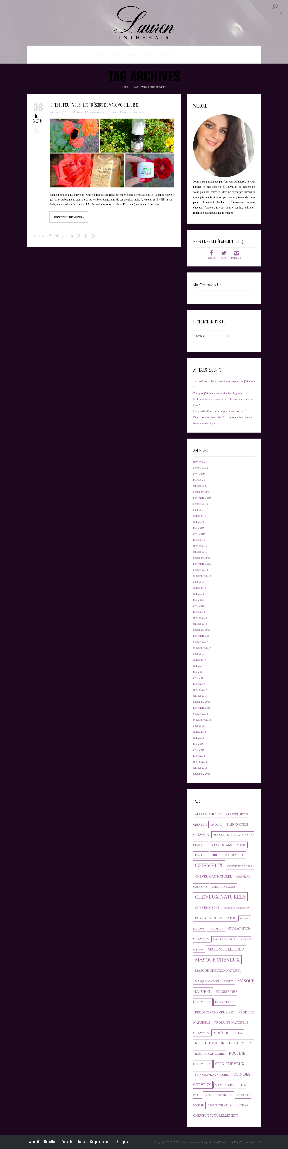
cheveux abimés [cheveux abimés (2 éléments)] (239, 866)
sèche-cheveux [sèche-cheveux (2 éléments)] (219, 1105)
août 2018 (198, 581)
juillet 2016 (199, 731)
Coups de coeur (166, 54)
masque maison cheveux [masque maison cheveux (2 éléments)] (214, 981)
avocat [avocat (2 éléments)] (216, 824)
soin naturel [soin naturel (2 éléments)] (225, 1084)
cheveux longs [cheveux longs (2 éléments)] (224, 886)
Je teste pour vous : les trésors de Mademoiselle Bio (89, 104)
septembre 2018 (202, 575)
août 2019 (198, 509)
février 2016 (200, 761)
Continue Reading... (69, 216)
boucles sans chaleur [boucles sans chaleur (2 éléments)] (228, 844)
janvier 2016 (200, 767)
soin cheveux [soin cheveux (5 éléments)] (230, 1063)
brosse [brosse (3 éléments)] (201, 855)
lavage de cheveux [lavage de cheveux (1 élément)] (224, 939)
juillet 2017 (199, 659)
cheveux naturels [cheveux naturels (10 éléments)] (220, 896)
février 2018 (200, 617)
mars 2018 (199, 611)
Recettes (119, 54)
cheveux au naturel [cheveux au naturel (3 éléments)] (213, 876)
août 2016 (198, 725)
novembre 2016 (202, 707)
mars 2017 (199, 683)
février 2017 (200, 689)
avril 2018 (199, 605)
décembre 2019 (201, 491)
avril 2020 (199, 473)
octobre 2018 (200, 569)
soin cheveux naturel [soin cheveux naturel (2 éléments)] (212, 1074)
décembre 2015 (201, 773)
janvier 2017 (200, 695)
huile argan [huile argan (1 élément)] (216, 929)
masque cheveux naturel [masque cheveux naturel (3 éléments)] (218, 970)
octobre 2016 (200, 713)
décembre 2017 (201, 629)
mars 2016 (199, 755)
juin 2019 (198, 521)
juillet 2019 (199, 515)
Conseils (135, 54)
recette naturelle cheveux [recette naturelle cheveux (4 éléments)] (223, 1043)
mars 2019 (199, 539)
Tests (148, 54)
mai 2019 (198, 527)
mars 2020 (199, 479)
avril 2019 (199, 533)
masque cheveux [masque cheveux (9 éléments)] (217, 959)
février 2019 (200, 545)
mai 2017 (198, 671)
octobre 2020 (200, 467)
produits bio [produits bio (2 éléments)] (225, 1002)
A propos (184, 54)
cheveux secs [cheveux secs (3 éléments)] (207, 907)
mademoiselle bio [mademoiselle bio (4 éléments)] (226, 949)
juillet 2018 (199, 587)
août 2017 (198, 653)
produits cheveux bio (121, 111)
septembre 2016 (202, 719)
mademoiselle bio (99, 111)
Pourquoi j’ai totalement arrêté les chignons (217, 393)
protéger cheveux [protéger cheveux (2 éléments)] (227, 1032)
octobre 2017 (200, 641)
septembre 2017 (202, 647)
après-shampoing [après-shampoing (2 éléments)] (208, 814)
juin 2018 (198, 593)
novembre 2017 (202, 635)
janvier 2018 (200, 623)
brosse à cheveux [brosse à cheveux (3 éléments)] (228, 855)
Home (125, 86)
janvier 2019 (200, 551)
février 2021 (200, 461)
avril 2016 (199, 749)
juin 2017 (198, 665)
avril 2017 (199, 677)
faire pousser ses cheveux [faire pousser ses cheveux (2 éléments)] (215, 918)
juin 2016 (198, 737)
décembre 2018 (201, 557)
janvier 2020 (200, 485)
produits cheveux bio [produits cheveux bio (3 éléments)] (214, 1012)
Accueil (102, 54)
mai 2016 (198, 743)
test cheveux (140, 111)
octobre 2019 (200, 503)
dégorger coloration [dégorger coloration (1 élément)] (237, 908)
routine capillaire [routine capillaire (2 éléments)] (210, 1053)
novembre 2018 (202, 563)
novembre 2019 (202, 497)
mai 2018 (198, 599)
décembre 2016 (201, 701)
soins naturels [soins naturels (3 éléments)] (218, 1095)
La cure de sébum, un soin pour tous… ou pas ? (219, 411)
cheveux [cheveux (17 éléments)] (209, 865)
